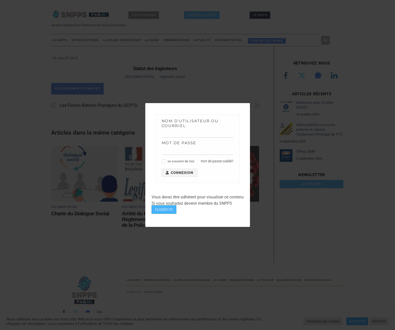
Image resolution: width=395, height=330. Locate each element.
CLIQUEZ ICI (164, 209)
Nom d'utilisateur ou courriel (190, 123)
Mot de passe (179, 142)
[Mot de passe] (198, 151)
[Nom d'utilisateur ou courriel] (198, 134)
